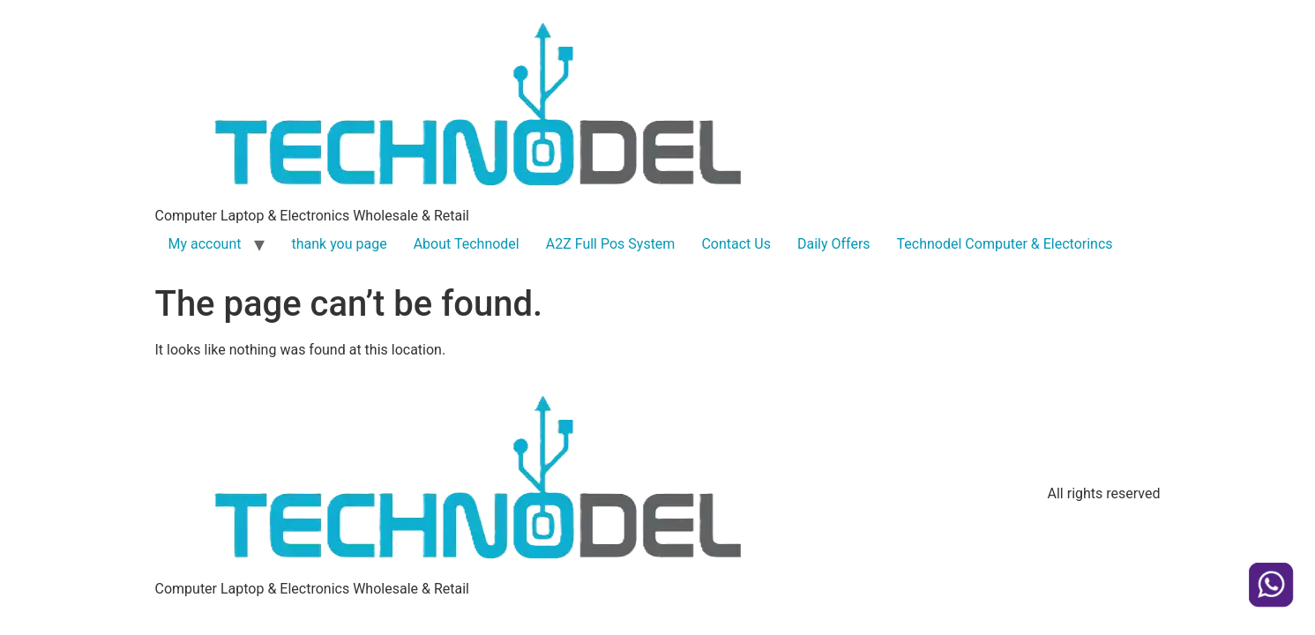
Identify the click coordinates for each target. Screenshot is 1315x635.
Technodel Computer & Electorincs (1005, 243)
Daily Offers (833, 243)
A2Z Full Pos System (611, 243)
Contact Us (736, 243)
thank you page (338, 243)
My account (205, 243)
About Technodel (466, 243)
